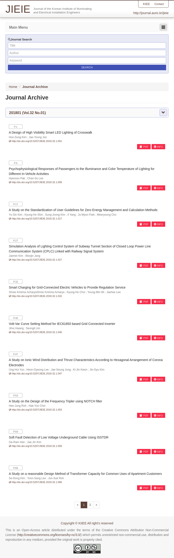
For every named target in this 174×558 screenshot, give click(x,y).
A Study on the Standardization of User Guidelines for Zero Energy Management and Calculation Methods (83, 210)
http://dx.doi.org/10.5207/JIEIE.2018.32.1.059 (37, 446)
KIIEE (146, 4)
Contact (159, 4)
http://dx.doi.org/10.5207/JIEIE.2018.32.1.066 (37, 482)
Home (13, 87)
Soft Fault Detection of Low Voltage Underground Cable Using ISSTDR (59, 437)
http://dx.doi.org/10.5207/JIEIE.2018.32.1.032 (37, 296)
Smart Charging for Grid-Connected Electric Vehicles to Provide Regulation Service (67, 287)
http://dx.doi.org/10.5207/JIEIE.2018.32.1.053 (37, 409)
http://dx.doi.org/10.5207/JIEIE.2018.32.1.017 (37, 218)
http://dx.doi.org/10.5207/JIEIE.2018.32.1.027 (37, 259)
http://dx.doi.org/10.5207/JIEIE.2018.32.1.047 (37, 373)
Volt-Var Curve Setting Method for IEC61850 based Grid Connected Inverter (62, 324)
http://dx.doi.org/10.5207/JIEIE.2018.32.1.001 (37, 141)
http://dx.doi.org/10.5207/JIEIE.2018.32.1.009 (37, 182)
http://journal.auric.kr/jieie (151, 13)
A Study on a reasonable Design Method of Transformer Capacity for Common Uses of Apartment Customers (85, 474)
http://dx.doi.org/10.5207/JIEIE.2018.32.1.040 (37, 332)
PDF (144, 146)
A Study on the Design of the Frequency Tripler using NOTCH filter (55, 401)
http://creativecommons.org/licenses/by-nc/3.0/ (49, 535)
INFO (158, 146)
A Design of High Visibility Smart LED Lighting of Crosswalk (50, 132)
